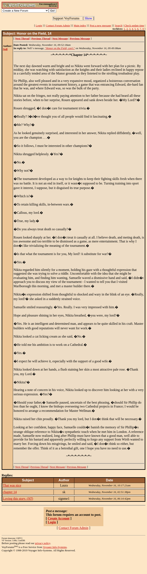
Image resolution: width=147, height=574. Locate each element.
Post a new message (100, 25)
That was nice (12, 485)
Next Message (57, 466)
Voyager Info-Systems (55, 547)
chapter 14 (10, 492)
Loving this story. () (18, 498)
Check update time (134, 25)
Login (39, 25)
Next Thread (21, 466)
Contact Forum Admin (58, 25)
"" (60, 48)
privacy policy (42, 543)
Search (118, 25)
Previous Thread (39, 466)
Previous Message (76, 466)
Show (88, 18)
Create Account (59, 518)
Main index (80, 25)
